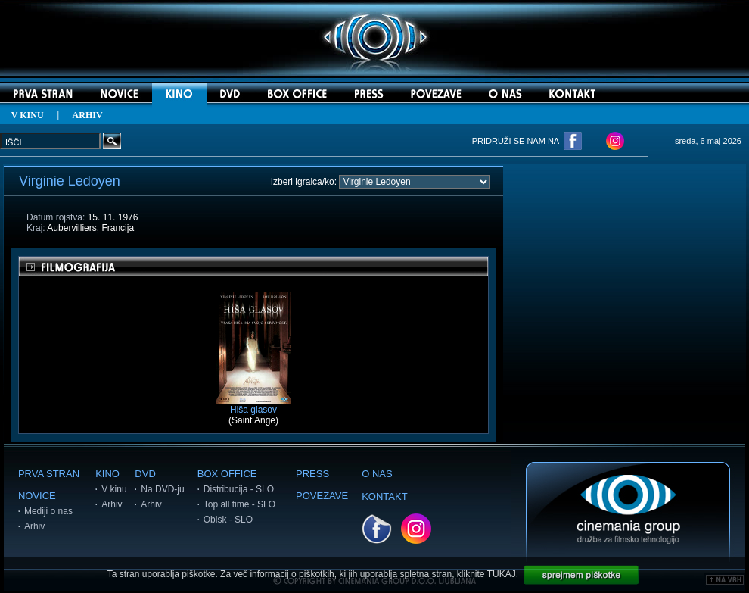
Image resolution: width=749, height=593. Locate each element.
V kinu (113, 489)
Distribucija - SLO (239, 489)
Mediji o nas (48, 511)
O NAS (377, 473)
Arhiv (34, 526)
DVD (145, 473)
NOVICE (37, 495)
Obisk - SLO (228, 519)
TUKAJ (501, 574)
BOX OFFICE (227, 473)
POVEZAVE (322, 495)
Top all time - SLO (239, 504)
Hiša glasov (253, 405)
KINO (107, 473)
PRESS (312, 473)
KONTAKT (384, 496)
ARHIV (88, 115)
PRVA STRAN (48, 473)
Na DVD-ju (162, 489)
